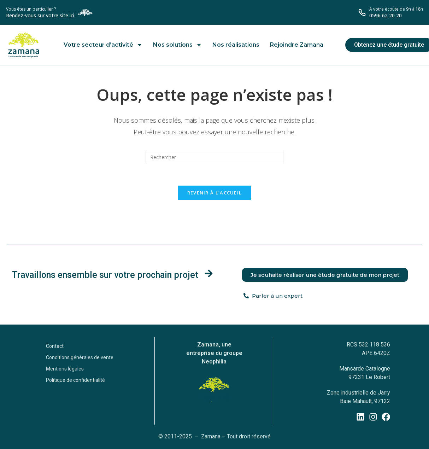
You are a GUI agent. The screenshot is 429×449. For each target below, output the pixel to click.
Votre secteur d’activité (103, 45)
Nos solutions (177, 45)
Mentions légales (65, 369)
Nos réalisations (235, 44)
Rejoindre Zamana (296, 44)
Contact (55, 346)
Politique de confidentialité (75, 380)
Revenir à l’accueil (214, 192)
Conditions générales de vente (79, 357)
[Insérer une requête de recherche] (214, 157)
